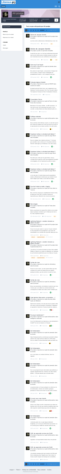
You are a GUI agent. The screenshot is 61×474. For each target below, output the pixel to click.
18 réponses (43, 343)
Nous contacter (42, 469)
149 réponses (45, 146)
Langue (12, 469)
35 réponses (46, 199)
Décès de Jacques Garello (38, 34)
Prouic (51, 188)
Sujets (4, 45)
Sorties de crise (35, 262)
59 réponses (44, 442)
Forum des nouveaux (35, 102)
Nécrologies (34, 204)
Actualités (32, 38)
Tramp (51, 205)
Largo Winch (52, 135)
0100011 (51, 84)
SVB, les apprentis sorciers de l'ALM (41, 433)
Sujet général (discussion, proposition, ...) (42, 297)
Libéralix (51, 66)
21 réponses (44, 129)
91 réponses (46, 94)
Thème (18, 469)
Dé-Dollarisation (35, 331)
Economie (33, 120)
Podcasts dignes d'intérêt (37, 82)
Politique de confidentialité (29, 469)
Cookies (49, 469)
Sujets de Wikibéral (35, 301)
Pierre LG (51, 101)
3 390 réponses (46, 216)
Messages (5, 48)
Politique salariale (35, 116)
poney (51, 299)
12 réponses (43, 111)
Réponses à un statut (8, 37)
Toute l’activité (6, 26)
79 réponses (44, 310)
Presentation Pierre (36, 99)
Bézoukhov (52, 118)
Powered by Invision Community (30, 471)
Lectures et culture (35, 68)
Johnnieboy (52, 264)
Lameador (51, 332)
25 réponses (43, 410)
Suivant (42, 30)
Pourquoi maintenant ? (37, 315)
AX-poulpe (33, 36)
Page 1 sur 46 (53, 30)
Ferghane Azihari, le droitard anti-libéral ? (42, 134)
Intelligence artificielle (36, 318)
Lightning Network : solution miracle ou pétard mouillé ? (42, 221)
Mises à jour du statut (8, 34)
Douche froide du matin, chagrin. (40, 186)
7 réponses (44, 43)
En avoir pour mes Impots (38, 398)
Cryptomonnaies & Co (36, 226)
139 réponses (44, 235)
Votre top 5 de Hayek (36, 65)
